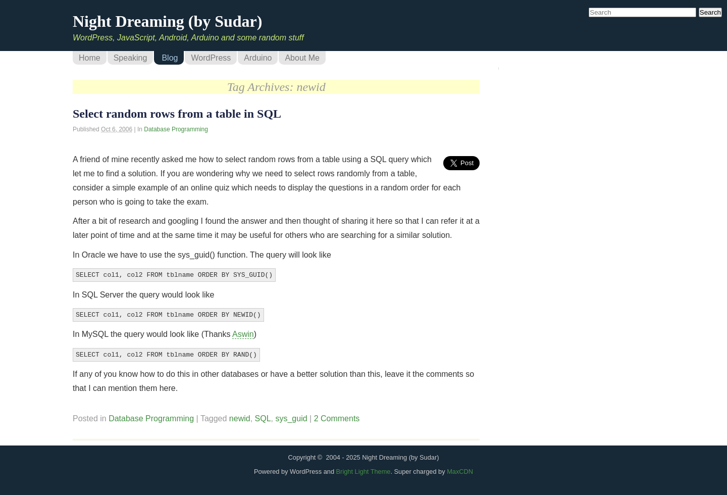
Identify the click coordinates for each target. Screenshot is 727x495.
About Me (302, 58)
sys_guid (291, 415)
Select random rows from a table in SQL (177, 113)
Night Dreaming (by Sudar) (167, 21)
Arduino (258, 58)
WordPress (211, 58)
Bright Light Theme (363, 468)
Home (89, 58)
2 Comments (337, 415)
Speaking (130, 58)
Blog (170, 58)
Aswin (243, 332)
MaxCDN (460, 468)
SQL (263, 415)
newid (239, 415)
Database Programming (176, 129)
